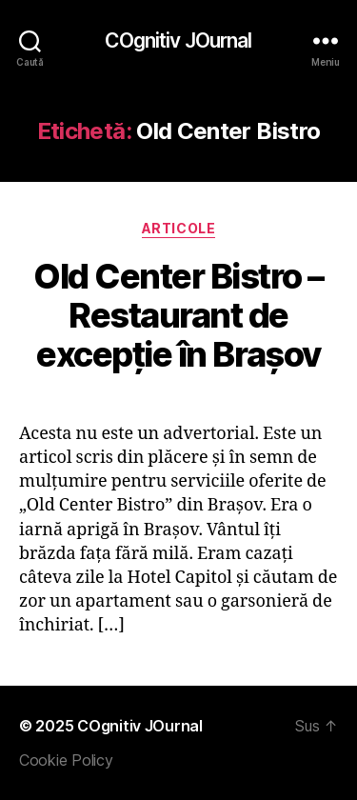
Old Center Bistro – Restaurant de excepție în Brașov (178, 315)
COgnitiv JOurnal (178, 40)
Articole (178, 228)
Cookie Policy (66, 760)
